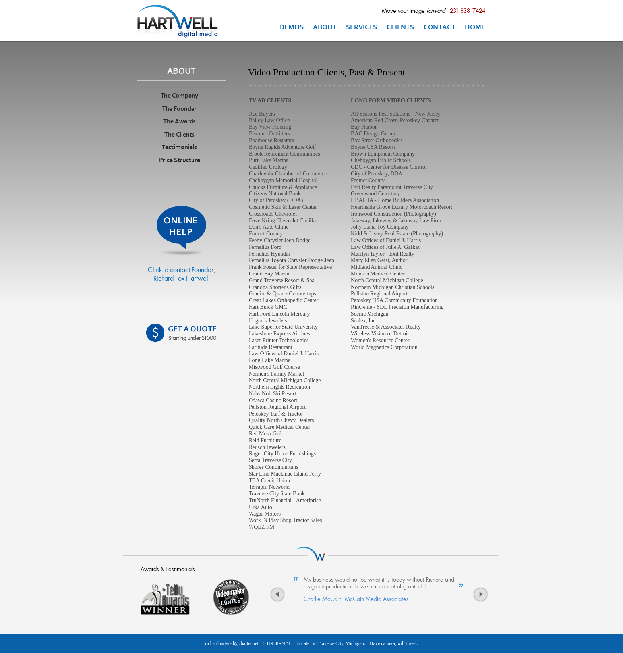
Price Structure (179, 160)
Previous (277, 597)
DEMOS (292, 27)
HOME (475, 27)
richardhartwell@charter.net (232, 643)
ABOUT (325, 27)
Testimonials (179, 147)
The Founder (179, 109)
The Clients (179, 135)
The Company (179, 96)
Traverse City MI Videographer (181, 21)
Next (480, 597)
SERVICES (361, 27)
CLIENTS (400, 27)
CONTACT (439, 27)
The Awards (179, 122)
